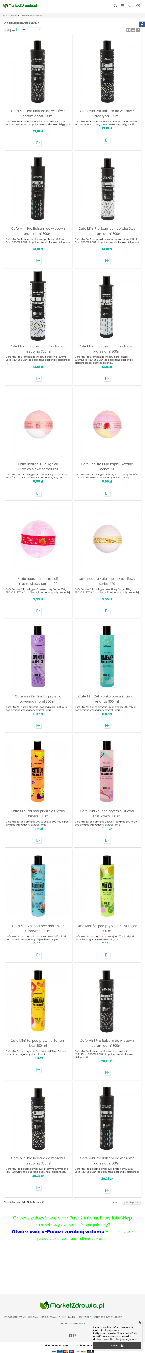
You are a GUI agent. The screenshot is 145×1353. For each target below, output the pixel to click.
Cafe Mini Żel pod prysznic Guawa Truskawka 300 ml (107, 813)
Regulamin (68, 1317)
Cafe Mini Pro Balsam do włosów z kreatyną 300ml (107, 113)
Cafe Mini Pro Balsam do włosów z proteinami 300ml (38, 231)
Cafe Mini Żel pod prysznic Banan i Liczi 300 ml (38, 1043)
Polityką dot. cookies (104, 1333)
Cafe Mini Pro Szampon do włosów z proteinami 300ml (107, 349)
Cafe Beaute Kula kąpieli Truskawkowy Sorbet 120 (38, 581)
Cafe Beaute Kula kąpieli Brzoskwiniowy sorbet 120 (38, 466)
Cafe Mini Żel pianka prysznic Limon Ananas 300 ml (107, 699)
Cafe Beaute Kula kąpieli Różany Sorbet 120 (107, 466)
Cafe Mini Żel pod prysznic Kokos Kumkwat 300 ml (38, 928)
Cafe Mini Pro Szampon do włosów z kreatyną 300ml (38, 349)
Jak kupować (50, 1317)
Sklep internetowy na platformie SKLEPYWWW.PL (72, 1345)
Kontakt (83, 1317)
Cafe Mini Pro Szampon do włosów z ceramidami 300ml (107, 231)
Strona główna (10, 16)
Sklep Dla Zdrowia (72, 1323)
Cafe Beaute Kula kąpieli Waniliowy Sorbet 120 (107, 581)
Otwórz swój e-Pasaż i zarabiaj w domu (58, 1231)
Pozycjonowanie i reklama (21, 1317)
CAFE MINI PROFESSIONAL (31, 16)
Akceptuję (117, 1345)
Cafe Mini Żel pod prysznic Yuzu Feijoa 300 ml (107, 928)
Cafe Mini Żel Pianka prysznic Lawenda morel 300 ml (38, 699)
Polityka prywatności (107, 1317)
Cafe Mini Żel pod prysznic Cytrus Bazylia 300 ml (38, 813)
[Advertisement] (72, 1273)
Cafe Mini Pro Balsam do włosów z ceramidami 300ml (38, 113)
